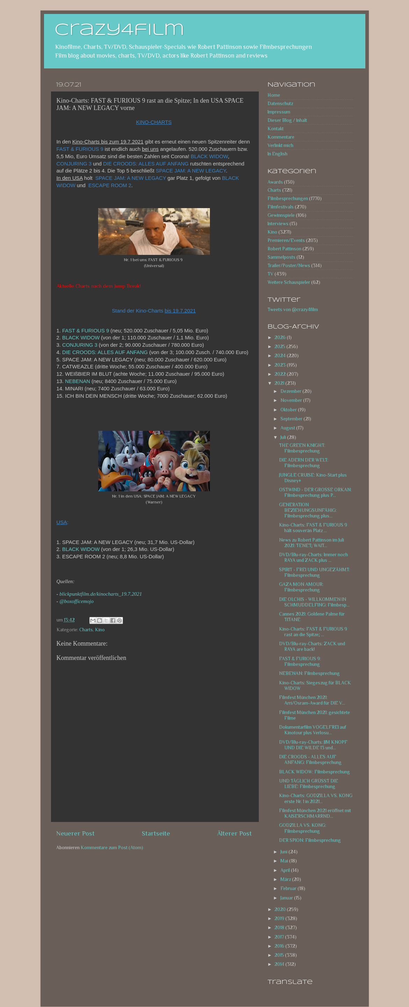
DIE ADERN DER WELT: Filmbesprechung (303, 462)
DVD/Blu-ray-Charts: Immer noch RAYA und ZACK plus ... (313, 557)
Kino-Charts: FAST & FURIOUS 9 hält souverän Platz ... (313, 527)
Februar (289, 888)
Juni (284, 851)
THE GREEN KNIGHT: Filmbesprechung (302, 448)
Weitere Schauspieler (289, 282)
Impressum (279, 112)
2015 (280, 955)
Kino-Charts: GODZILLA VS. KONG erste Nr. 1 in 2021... (315, 798)
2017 (280, 937)
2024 (281, 355)
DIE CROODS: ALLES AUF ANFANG (105, 352)
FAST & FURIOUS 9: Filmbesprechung (300, 661)
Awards (275, 182)
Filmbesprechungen (288, 198)
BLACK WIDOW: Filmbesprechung (314, 771)
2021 (280, 383)
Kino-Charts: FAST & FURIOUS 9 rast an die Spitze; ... (313, 631)
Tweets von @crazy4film (293, 309)
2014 (280, 964)
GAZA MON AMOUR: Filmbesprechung (301, 587)
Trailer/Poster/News (289, 265)
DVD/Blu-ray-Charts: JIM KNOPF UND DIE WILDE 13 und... (313, 745)
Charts (86, 629)
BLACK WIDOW (81, 337)
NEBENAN (77, 381)
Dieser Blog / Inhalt (287, 120)
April (285, 870)
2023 (281, 365)
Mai (284, 860)
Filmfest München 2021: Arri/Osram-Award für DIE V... (312, 700)
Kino (100, 629)
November (291, 400)
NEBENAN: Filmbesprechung (309, 673)
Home (274, 95)
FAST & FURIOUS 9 (85, 330)
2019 (280, 918)
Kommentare (281, 137)
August (288, 428)
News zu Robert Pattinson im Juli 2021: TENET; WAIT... (311, 542)
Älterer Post (234, 833)
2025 (280, 346)
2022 (281, 374)
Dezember (291, 391)
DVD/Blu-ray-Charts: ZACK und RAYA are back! (312, 646)
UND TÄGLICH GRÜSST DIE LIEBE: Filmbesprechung (308, 783)
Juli (283, 437)
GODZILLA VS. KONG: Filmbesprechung (302, 828)
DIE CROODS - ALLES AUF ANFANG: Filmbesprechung (310, 759)
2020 (281, 909)
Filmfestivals (281, 207)
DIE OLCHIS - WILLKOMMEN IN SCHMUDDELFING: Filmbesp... (314, 602)
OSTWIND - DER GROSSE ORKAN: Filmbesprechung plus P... (315, 492)
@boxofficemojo (76, 601)
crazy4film (119, 30)
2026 (281, 337)
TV (270, 274)
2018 (280, 927)
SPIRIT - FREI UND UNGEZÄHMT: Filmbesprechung (314, 572)
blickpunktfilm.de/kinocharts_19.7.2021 (100, 594)
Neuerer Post (75, 833)
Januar (287, 898)
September (292, 418)
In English (277, 153)
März (286, 879)
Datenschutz (280, 103)
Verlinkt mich (280, 145)
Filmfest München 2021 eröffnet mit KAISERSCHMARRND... (315, 813)
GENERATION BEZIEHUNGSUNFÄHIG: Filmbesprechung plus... (308, 510)
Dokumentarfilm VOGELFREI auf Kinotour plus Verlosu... (312, 730)
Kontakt (276, 128)
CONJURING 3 (79, 345)
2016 (280, 946)
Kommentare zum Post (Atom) (112, 847)
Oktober (289, 409)
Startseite (156, 833)
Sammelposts (281, 257)
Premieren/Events (286, 240)
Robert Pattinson (284, 248)
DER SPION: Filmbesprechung (310, 840)
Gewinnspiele (281, 215)
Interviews (278, 223)
